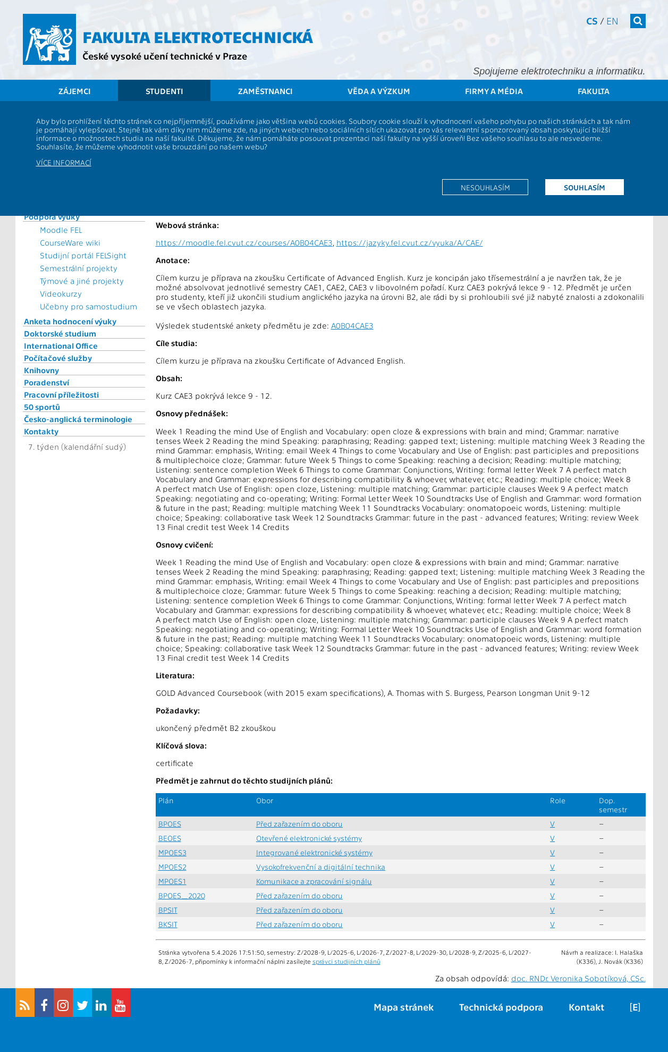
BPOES (169, 823)
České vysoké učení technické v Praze (164, 55)
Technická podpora (501, 1006)
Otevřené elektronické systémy (309, 838)
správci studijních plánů (346, 961)
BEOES (169, 838)
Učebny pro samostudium (88, 306)
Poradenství (46, 382)
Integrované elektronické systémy (314, 852)
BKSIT (167, 924)
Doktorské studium (60, 333)
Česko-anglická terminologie (78, 419)
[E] (635, 1006)
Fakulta (594, 91)
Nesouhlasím (485, 187)
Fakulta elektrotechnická (197, 36)
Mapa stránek (404, 1006)
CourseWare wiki (70, 242)
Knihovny (41, 370)
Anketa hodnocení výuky (70, 321)
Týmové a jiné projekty (82, 280)
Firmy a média (494, 91)
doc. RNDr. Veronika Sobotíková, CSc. (578, 978)
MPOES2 (172, 866)
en (612, 20)
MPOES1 (172, 881)
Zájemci (74, 91)
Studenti (164, 91)
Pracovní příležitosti (61, 394)
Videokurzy (61, 293)
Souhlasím (584, 187)
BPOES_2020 (181, 895)
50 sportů (42, 406)
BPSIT (167, 909)
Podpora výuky (52, 216)
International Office (61, 345)
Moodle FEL (61, 229)
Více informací (63, 162)
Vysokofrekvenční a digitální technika (320, 866)
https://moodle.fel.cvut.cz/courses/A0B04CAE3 (244, 242)
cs (592, 20)
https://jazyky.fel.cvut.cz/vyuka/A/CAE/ (409, 242)
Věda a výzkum (379, 91)
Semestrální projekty (78, 268)
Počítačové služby (58, 358)
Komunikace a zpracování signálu (314, 881)
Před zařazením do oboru (299, 823)
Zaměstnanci (265, 91)
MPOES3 (172, 852)
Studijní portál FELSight (83, 255)
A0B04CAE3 (352, 325)
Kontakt (586, 1006)
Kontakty (41, 431)
